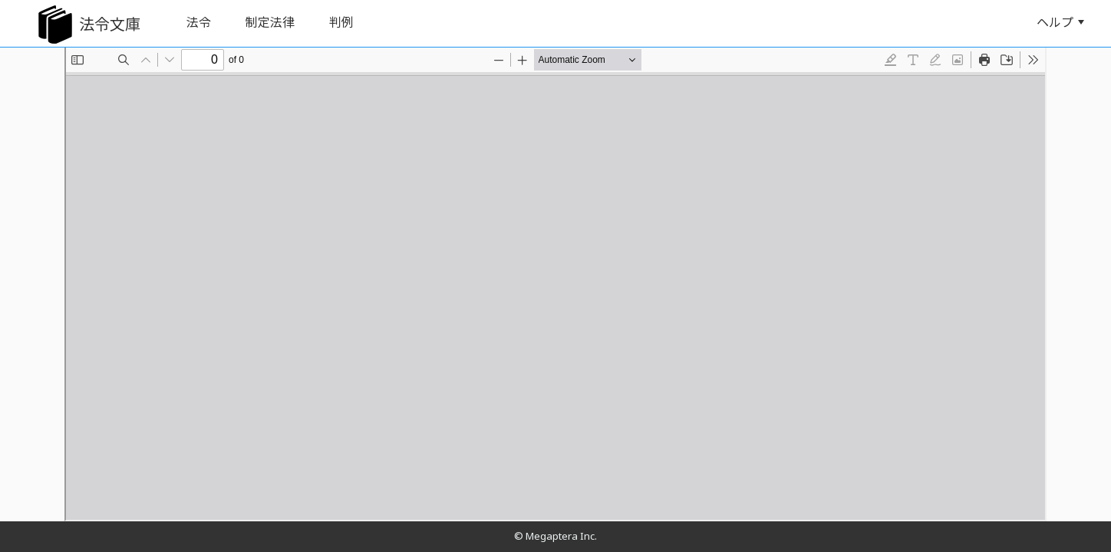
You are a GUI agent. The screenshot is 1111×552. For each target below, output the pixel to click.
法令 (198, 22)
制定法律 (270, 22)
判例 (341, 22)
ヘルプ (1060, 22)
